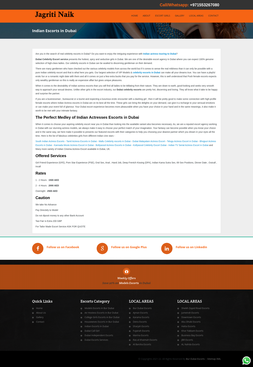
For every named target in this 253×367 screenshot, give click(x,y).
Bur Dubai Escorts (142, 308)
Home (39, 308)
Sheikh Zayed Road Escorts (195, 308)
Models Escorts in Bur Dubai (99, 308)
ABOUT (146, 15)
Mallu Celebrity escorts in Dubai (115, 141)
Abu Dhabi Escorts (191, 321)
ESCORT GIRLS (162, 15)
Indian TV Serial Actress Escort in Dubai (188, 145)
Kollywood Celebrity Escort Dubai (150, 145)
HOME (134, 15)
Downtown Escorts (191, 317)
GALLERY (179, 15)
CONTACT (213, 15)
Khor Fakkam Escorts (192, 330)
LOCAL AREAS (196, 15)
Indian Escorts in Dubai (97, 326)
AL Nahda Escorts (190, 344)
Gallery (40, 317)
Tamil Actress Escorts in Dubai (81, 141)
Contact (40, 321)
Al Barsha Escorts (142, 344)
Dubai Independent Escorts (99, 335)
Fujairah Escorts (141, 330)
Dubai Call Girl (92, 330)
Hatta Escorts (188, 326)
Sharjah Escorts (141, 326)
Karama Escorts (141, 317)
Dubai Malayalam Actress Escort (148, 141)
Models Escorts (129, 283)
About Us (41, 312)
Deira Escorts (140, 321)
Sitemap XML (214, 358)
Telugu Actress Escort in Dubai (182, 141)
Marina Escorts (141, 335)
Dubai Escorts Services (96, 339)
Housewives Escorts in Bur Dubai (102, 321)
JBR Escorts (187, 339)
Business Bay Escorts (192, 335)
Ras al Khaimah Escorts (145, 339)
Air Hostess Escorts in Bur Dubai (101, 312)
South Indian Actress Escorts (49, 141)
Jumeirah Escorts (190, 312)
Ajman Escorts (140, 312)
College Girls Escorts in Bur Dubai (102, 317)
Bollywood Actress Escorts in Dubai (113, 145)
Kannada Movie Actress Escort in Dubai (74, 145)
